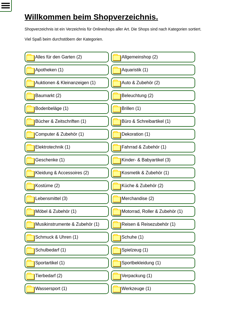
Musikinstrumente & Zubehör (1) (67, 224)
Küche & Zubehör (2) (142, 185)
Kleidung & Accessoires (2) (62, 172)
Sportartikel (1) (50, 262)
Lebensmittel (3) (51, 198)
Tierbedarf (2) (48, 275)
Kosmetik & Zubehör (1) (145, 172)
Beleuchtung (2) (137, 95)
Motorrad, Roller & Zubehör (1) (152, 211)
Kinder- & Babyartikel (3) (146, 159)
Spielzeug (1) (135, 250)
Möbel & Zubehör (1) (56, 211)
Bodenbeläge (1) (51, 108)
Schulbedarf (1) (50, 250)
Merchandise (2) (138, 198)
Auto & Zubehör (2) (141, 82)
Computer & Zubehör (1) (59, 134)
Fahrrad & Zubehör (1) (144, 147)
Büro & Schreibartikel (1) (146, 121)
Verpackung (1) (137, 275)
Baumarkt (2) (48, 95)
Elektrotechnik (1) (52, 147)
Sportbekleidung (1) (141, 262)
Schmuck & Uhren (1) (56, 237)
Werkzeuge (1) (136, 288)
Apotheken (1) (49, 69)
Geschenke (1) (50, 159)
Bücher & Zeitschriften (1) (60, 121)
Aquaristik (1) (135, 69)
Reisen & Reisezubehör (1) (149, 224)
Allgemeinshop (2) (140, 57)
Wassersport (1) (51, 288)
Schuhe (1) (133, 237)
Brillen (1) (131, 108)
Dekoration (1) (136, 134)
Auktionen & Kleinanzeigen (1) (65, 82)
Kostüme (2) (47, 185)
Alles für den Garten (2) (58, 57)
